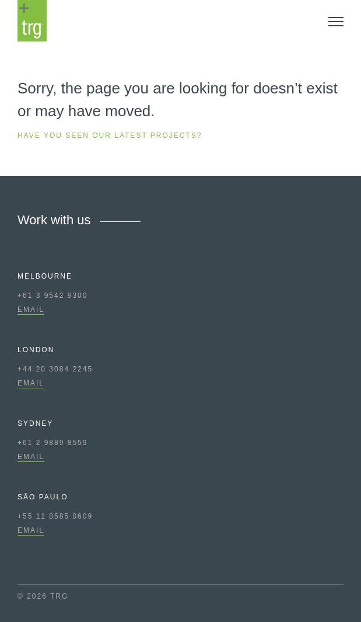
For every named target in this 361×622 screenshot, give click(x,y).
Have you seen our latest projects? (109, 135)
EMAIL (30, 309)
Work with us (54, 220)
